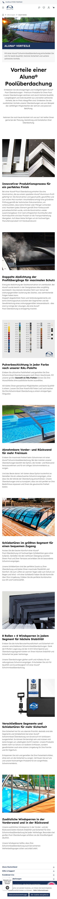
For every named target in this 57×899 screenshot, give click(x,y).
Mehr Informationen (40, 890)
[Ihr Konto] (48, 7)
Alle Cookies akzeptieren (40, 895)
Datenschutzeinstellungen (18, 895)
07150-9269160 (16, 2)
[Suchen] (39, 7)
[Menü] (3, 7)
